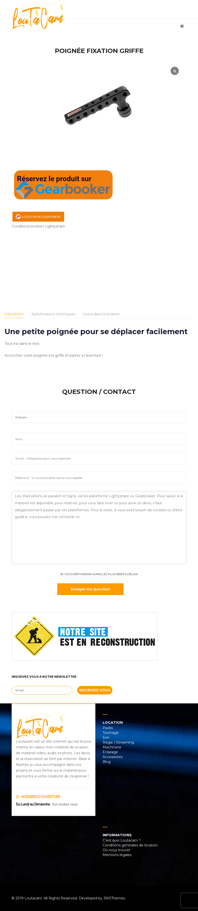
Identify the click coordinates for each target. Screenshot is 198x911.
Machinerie (112, 747)
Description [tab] (14, 314)
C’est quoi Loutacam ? (122, 840)
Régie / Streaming (118, 742)
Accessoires (113, 757)
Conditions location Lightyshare (38, 226)
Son (106, 737)
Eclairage (110, 752)
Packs (108, 728)
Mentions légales (117, 855)
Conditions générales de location (130, 845)
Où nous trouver (116, 850)
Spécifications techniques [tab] (53, 314)
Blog (107, 762)
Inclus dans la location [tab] (101, 314)
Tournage (111, 732)
